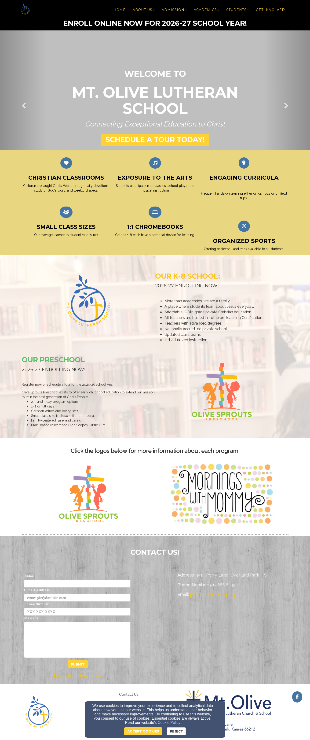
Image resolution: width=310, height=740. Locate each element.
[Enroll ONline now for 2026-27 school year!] (155, 23)
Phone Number (36, 604)
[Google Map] (232, 634)
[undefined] (88, 494)
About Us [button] (144, 10)
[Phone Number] (77, 612)
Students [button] (237, 10)
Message (31, 618)
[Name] (77, 584)
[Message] (77, 640)
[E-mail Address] (77, 598)
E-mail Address (37, 590)
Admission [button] (174, 10)
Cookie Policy (169, 723)
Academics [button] (206, 10)
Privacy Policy (63, 675)
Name (29, 576)
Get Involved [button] (270, 10)
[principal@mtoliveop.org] (212, 594)
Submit (78, 664)
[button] (155, 140)
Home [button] (119, 10)
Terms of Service (91, 675)
